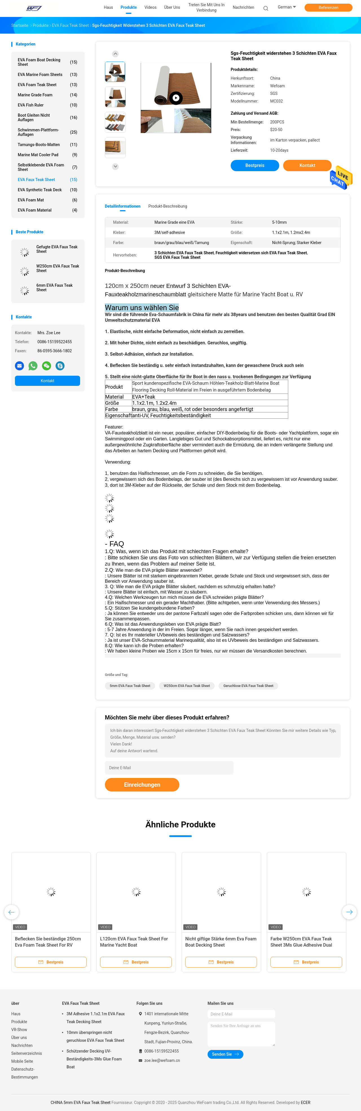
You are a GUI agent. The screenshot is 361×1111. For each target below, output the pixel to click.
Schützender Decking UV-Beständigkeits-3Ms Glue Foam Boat (94, 1059)
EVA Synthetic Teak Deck (47, 190)
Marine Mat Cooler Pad (47, 155)
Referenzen (328, 7)
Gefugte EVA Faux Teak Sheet (57, 249)
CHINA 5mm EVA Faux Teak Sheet (81, 1102)
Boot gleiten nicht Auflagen (47, 117)
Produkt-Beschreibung (167, 206)
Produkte (19, 1021)
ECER (306, 1102)
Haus (16, 1014)
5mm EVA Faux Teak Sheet (130, 686)
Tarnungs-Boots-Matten (47, 144)
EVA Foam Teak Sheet (47, 85)
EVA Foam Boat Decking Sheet (47, 62)
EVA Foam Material (47, 210)
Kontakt (47, 381)
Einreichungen (142, 784)
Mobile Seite (22, 1061)
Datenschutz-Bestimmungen (24, 1073)
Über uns (19, 1037)
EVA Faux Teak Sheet (47, 179)
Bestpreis (255, 165)
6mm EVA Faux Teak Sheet (54, 287)
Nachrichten (22, 1045)
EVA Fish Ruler (47, 105)
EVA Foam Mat (47, 200)
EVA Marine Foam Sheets (47, 74)
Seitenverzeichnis (26, 1053)
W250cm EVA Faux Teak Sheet (57, 268)
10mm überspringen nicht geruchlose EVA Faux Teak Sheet (95, 1036)
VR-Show (19, 1029)
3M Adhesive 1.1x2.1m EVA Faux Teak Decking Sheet (96, 1018)
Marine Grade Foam (47, 95)
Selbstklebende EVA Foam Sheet (47, 167)
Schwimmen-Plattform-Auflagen (47, 132)
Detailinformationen (122, 206)
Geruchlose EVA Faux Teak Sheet (248, 686)
